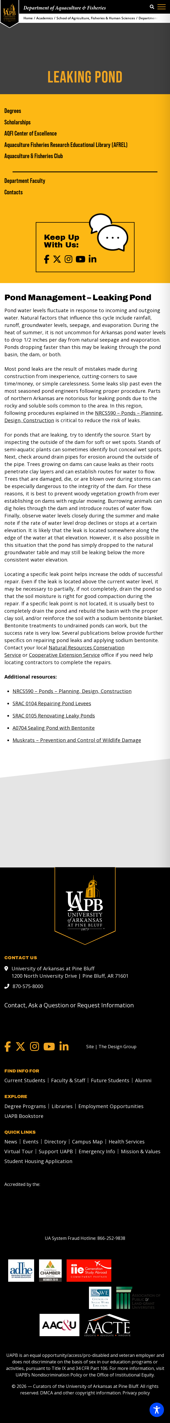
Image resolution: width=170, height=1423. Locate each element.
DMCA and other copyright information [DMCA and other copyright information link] (80, 1393)
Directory (55, 1141)
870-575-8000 (28, 986)
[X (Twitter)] (57, 259)
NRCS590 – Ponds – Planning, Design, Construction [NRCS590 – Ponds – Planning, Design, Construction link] (72, 691)
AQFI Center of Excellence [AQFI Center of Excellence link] (30, 133)
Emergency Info (97, 1151)
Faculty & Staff (68, 1080)
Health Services (127, 1141)
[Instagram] (68, 259)
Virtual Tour (18, 1151)
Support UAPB (56, 1151)
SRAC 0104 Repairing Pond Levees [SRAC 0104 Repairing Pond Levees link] (52, 703)
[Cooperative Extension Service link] (64, 655)
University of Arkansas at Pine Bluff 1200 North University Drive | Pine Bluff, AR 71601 (70, 972)
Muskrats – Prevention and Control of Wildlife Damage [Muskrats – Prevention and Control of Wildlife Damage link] (77, 740)
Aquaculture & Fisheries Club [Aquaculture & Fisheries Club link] (33, 156)
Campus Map (87, 1141)
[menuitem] (23, 1080)
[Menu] (161, 6)
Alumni (143, 1080)
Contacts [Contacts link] (13, 192)
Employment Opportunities (111, 1105)
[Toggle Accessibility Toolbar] (157, 1410)
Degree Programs (25, 1105)
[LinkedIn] (92, 259)
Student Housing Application (38, 1160)
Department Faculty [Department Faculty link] (24, 181)
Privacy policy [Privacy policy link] (136, 1393)
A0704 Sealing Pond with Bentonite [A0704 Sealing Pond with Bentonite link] (54, 728)
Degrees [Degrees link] (12, 111)
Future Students (110, 1080)
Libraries (62, 1105)
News (10, 1141)
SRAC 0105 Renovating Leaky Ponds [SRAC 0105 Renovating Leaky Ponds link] (54, 715)
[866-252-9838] (111, 1238)
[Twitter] (20, 1046)
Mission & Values (140, 1151)
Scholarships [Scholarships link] (17, 122)
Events (30, 1141)
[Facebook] (46, 259)
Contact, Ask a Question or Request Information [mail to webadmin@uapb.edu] (69, 1005)
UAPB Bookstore (23, 1115)
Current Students (24, 1080)
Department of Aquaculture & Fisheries (64, 8)
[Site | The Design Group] (111, 1046)
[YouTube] (80, 259)
